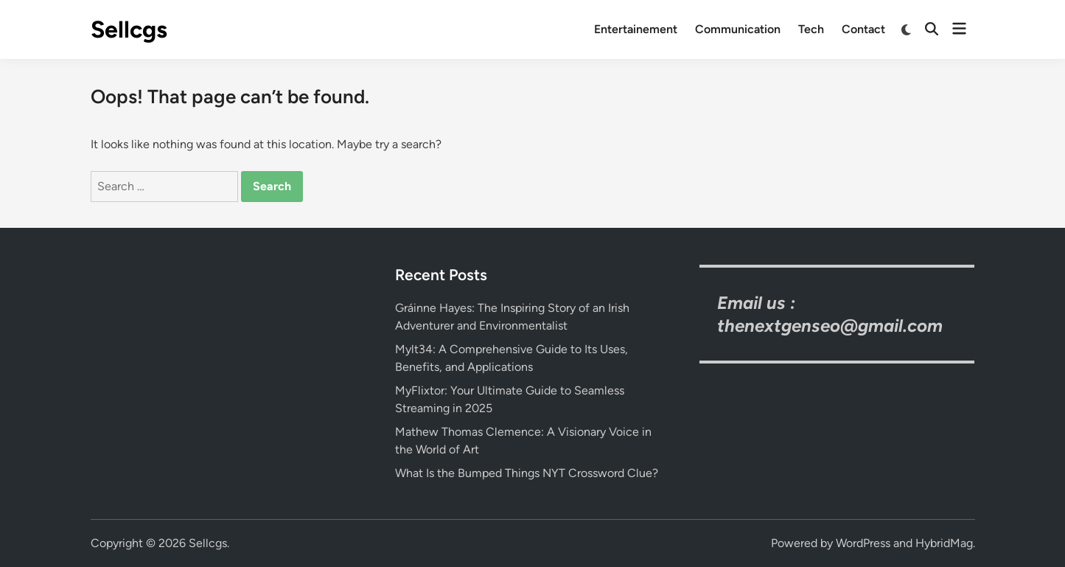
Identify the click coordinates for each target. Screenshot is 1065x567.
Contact (863, 29)
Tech (811, 29)
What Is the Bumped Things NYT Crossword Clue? (526, 473)
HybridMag (944, 543)
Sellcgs (129, 29)
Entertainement (635, 29)
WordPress (863, 543)
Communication (738, 29)
